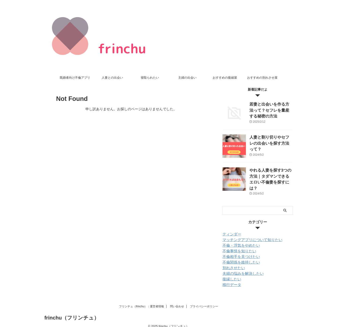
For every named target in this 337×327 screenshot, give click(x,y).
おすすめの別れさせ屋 (262, 77)
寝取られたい (150, 77)
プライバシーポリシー (204, 300)
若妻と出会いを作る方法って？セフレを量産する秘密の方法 (270, 109)
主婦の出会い (187, 77)
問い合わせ (177, 300)
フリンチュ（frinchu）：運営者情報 (141, 300)
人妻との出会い (112, 77)
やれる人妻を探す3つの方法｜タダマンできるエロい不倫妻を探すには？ (270, 175)
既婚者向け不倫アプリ (75, 77)
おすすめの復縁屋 (225, 77)
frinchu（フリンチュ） (71, 312)
